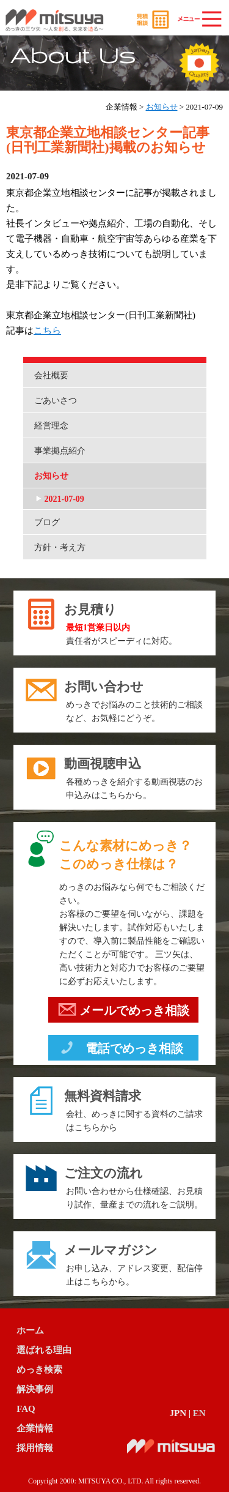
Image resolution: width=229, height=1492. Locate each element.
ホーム (30, 1330)
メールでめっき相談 (123, 1012)
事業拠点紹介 (59, 450)
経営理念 (51, 425)
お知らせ (162, 106)
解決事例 (34, 1389)
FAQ (25, 1409)
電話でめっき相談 (120, 1050)
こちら (47, 330)
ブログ (47, 522)
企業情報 (34, 1428)
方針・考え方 (59, 547)
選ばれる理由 (43, 1350)
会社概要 (51, 375)
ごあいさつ (55, 400)
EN (199, 1413)
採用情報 (34, 1448)
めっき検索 (39, 1370)
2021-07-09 (64, 499)
